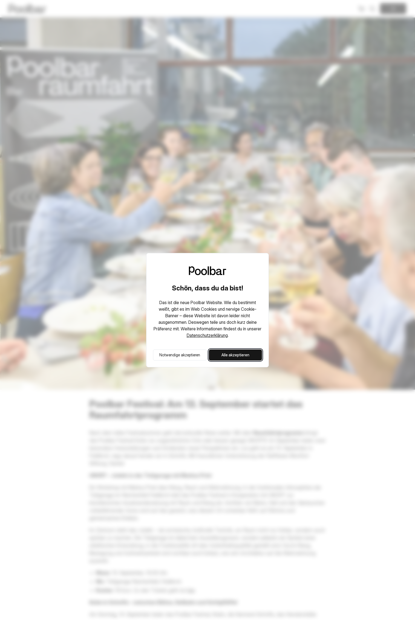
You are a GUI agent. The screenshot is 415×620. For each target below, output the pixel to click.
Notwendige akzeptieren (179, 355)
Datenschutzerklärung (207, 335)
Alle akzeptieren (235, 355)
